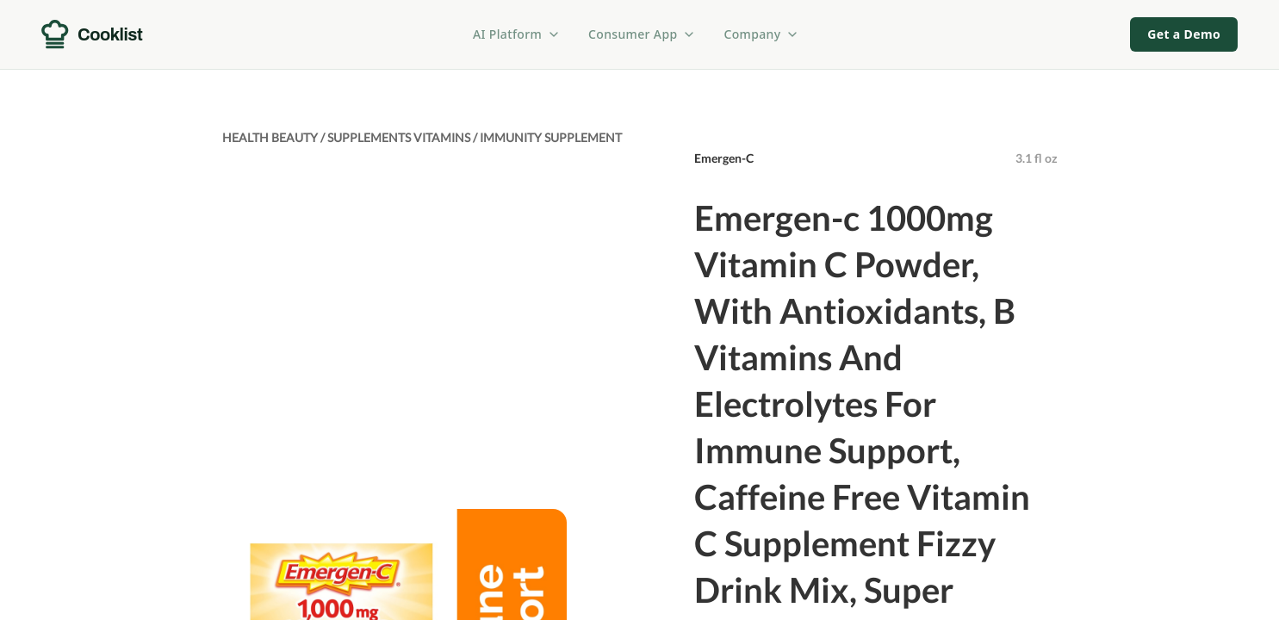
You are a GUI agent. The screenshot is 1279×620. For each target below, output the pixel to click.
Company (761, 34)
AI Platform (517, 34)
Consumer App (642, 34)
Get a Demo (1183, 34)
